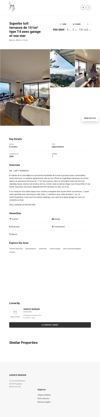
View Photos (90, 118)
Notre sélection (43, 399)
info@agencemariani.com (32, 315)
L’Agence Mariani (44, 395)
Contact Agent (50, 325)
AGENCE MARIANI (31, 309)
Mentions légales (44, 402)
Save (63, 24)
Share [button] (77, 24)
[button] (88, 24)
